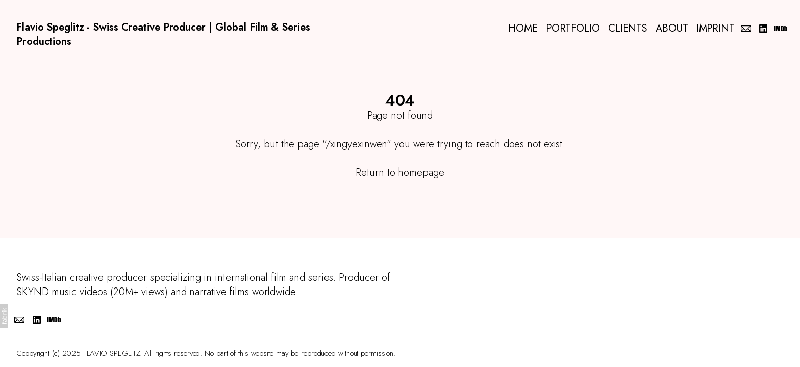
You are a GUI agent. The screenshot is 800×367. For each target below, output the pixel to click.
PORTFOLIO (573, 28)
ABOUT (672, 28)
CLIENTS (627, 28)
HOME (523, 28)
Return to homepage (400, 172)
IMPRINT (715, 28)
